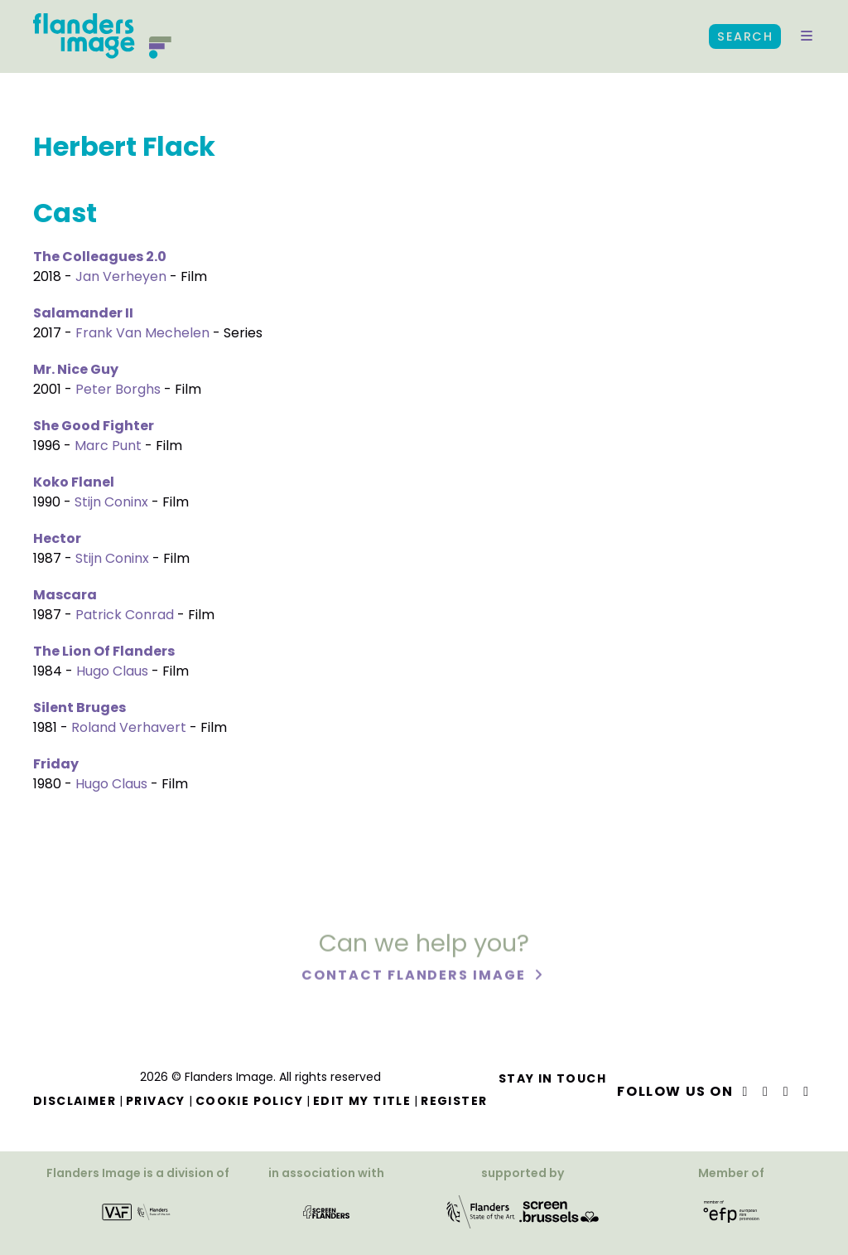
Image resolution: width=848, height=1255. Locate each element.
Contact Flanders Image (415, 978)
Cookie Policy (249, 1101)
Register (454, 1101)
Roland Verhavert (128, 727)
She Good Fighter (93, 425)
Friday (56, 763)
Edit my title (362, 1101)
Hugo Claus (112, 671)
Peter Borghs (118, 389)
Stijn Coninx (111, 501)
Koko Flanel (73, 482)
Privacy (156, 1101)
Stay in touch (552, 1078)
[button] (806, 36)
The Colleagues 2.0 (99, 256)
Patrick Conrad (124, 614)
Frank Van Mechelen (142, 332)
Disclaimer (74, 1101)
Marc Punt (108, 445)
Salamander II (83, 312)
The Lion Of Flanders (104, 651)
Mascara (65, 594)
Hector (57, 538)
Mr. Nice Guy (75, 369)
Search (745, 36)
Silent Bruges (79, 707)
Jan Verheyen (120, 276)
